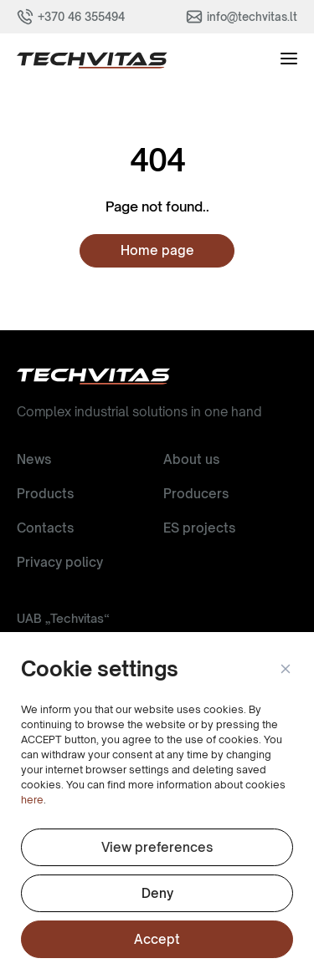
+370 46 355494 (81, 16)
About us (191, 459)
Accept (157, 939)
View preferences (157, 847)
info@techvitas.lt (252, 16)
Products (45, 494)
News (34, 459)
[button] (284, 669)
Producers (196, 494)
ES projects (199, 528)
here (32, 799)
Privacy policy (60, 562)
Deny (157, 893)
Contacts (45, 528)
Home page (157, 250)
